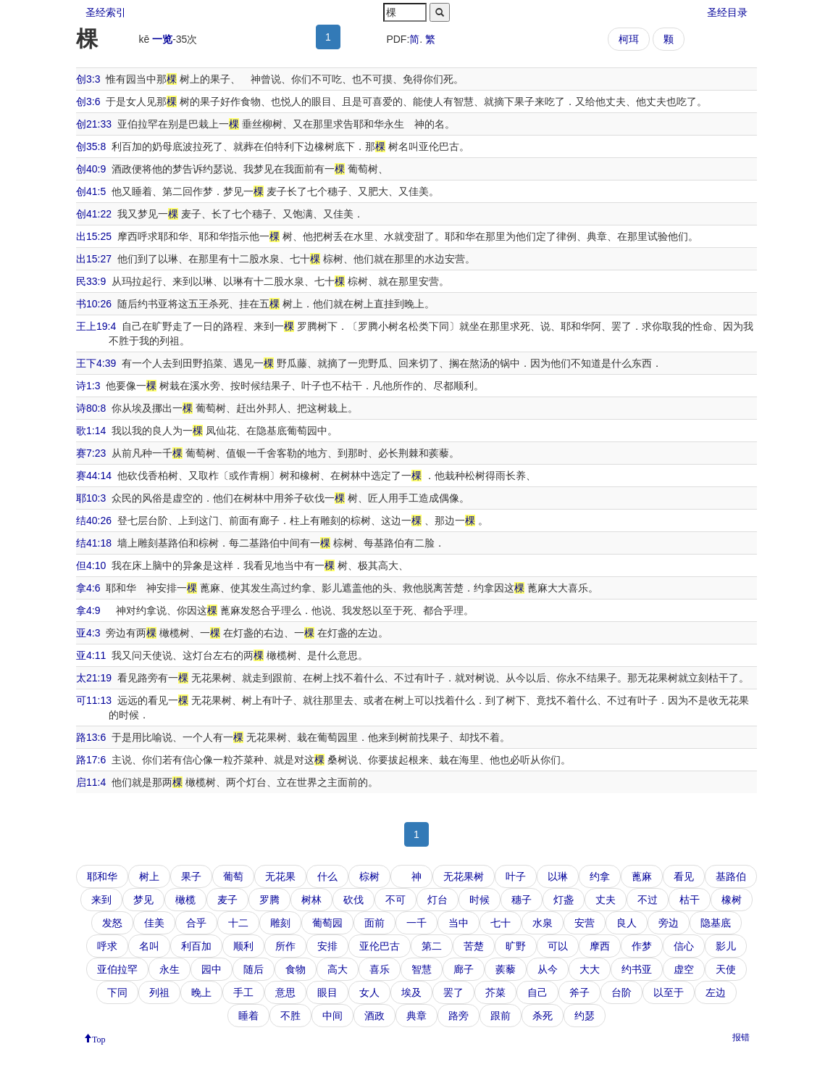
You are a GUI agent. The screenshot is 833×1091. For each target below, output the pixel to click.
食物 (295, 969)
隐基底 (715, 923)
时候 (479, 899)
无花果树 (463, 876)
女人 (369, 992)
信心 (684, 946)
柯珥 (629, 39)
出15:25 (94, 236)
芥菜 (495, 992)
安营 (584, 923)
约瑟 (584, 1015)
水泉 (542, 923)
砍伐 (353, 899)
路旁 (458, 1015)
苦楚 (474, 946)
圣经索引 (105, 12)
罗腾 (269, 899)
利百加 (196, 946)
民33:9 (91, 281)
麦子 (227, 899)
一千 (416, 923)
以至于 (668, 992)
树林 (311, 899)
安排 (327, 946)
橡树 (731, 899)
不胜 (290, 1015)
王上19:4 (96, 326)
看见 (684, 876)
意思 (285, 992)
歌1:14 (91, 430)
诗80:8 (91, 408)
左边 (716, 992)
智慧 (421, 969)
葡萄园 (327, 923)
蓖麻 (642, 876)
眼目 (327, 992)
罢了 (453, 992)
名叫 (149, 946)
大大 (589, 969)
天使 (726, 969)
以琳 (558, 876)
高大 (337, 969)
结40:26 (94, 520)
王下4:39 (96, 363)
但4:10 (91, 565)
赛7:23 (91, 453)
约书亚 (636, 969)
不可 (395, 899)
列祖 (159, 992)
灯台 (437, 899)
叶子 (516, 876)
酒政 (374, 1015)
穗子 (521, 899)
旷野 (516, 946)
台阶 (621, 992)
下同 (117, 992)
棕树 (369, 876)
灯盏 (563, 899)
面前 (374, 923)
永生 (169, 969)
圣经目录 (727, 12)
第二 (432, 946)
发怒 (112, 923)
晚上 (201, 992)
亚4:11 (91, 655)
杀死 (542, 1015)
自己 (537, 992)
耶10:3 (91, 498)
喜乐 (379, 969)
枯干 (689, 899)
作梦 (642, 946)
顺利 (243, 946)
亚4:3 (88, 633)
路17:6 (91, 760)
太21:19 (94, 678)
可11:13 (94, 700)
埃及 (411, 992)
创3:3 (88, 79)
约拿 (600, 876)
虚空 (684, 969)
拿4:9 (88, 610)
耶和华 (102, 876)
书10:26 (94, 304)
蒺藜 (505, 969)
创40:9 (91, 169)
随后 (253, 969)
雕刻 (280, 923)
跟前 (500, 1015)
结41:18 (94, 543)
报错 (741, 1037)
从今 (547, 969)
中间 (332, 1015)
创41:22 (94, 214)
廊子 (463, 969)
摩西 (600, 946)
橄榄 (185, 899)
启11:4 (91, 782)
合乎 (196, 923)
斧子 (579, 992)
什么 (327, 876)
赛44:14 (94, 475)
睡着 (248, 1015)
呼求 (107, 946)
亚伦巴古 (379, 946)
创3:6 (88, 101)
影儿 (726, 946)
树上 (149, 876)
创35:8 (91, 146)
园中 (211, 969)
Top (99, 1038)
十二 (238, 923)
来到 (101, 899)
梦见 (143, 899)
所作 (285, 946)
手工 (243, 992)
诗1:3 (88, 385)
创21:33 (94, 124)
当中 (458, 923)
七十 (500, 923)
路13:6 (91, 737)
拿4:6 (88, 588)
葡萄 (233, 876)
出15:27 (94, 259)
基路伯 (731, 876)
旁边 (668, 923)
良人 (626, 923)
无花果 (280, 876)
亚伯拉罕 (117, 969)
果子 (191, 876)
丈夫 (605, 899)
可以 (558, 946)
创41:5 (91, 191)
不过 (647, 899)
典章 (416, 1015)
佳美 (154, 923)
